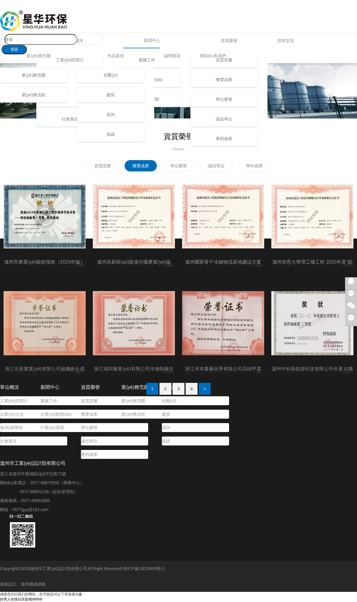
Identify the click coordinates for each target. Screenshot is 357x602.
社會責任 (70, 119)
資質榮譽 (229, 40)
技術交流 (285, 40)
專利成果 (224, 138)
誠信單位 (224, 119)
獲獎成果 (224, 79)
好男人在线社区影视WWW (21, 599)
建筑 (111, 94)
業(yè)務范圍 (38, 55)
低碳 (111, 134)
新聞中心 (152, 40)
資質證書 (89, 400)
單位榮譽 (224, 99)
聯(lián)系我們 (213, 55)
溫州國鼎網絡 (33, 584)
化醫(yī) (111, 75)
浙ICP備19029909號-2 (144, 568)
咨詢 (111, 114)
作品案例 (115, 55)
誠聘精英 (172, 55)
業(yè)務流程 (34, 94)
